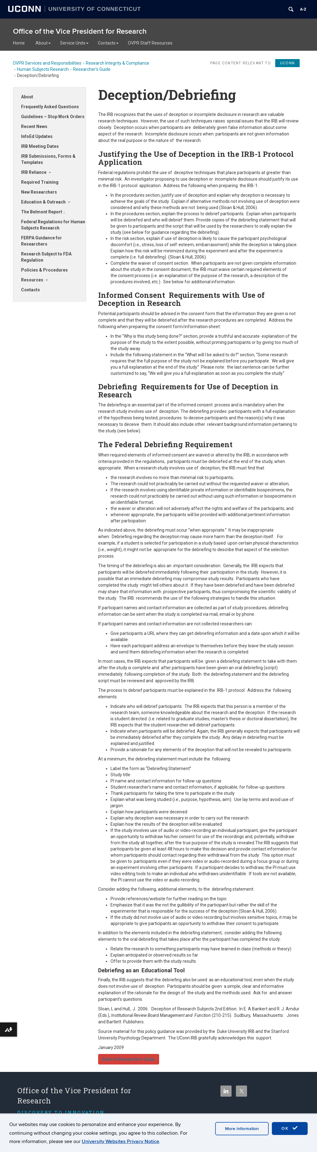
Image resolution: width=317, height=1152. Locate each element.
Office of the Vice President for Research (80, 31)
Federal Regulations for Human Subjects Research (53, 224)
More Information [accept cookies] (242, 1128)
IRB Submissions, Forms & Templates (48, 159)
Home (19, 43)
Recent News (34, 126)
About (43, 43)
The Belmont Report (43, 211)
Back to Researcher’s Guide (128, 1059)
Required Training (40, 182)
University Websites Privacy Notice (120, 1141)
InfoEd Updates (37, 136)
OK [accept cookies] (289, 1128)
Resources (32, 279)
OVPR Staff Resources (150, 43)
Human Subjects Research (43, 69)
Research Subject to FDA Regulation (46, 257)
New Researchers (39, 192)
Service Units (74, 43)
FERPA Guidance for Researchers (41, 240)
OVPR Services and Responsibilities (47, 63)
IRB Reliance (33, 172)
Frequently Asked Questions (50, 106)
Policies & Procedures (44, 270)
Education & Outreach (43, 201)
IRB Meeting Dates (40, 146)
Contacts (108, 43)
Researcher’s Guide (92, 69)
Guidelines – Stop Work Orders (53, 116)
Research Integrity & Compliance (117, 63)
